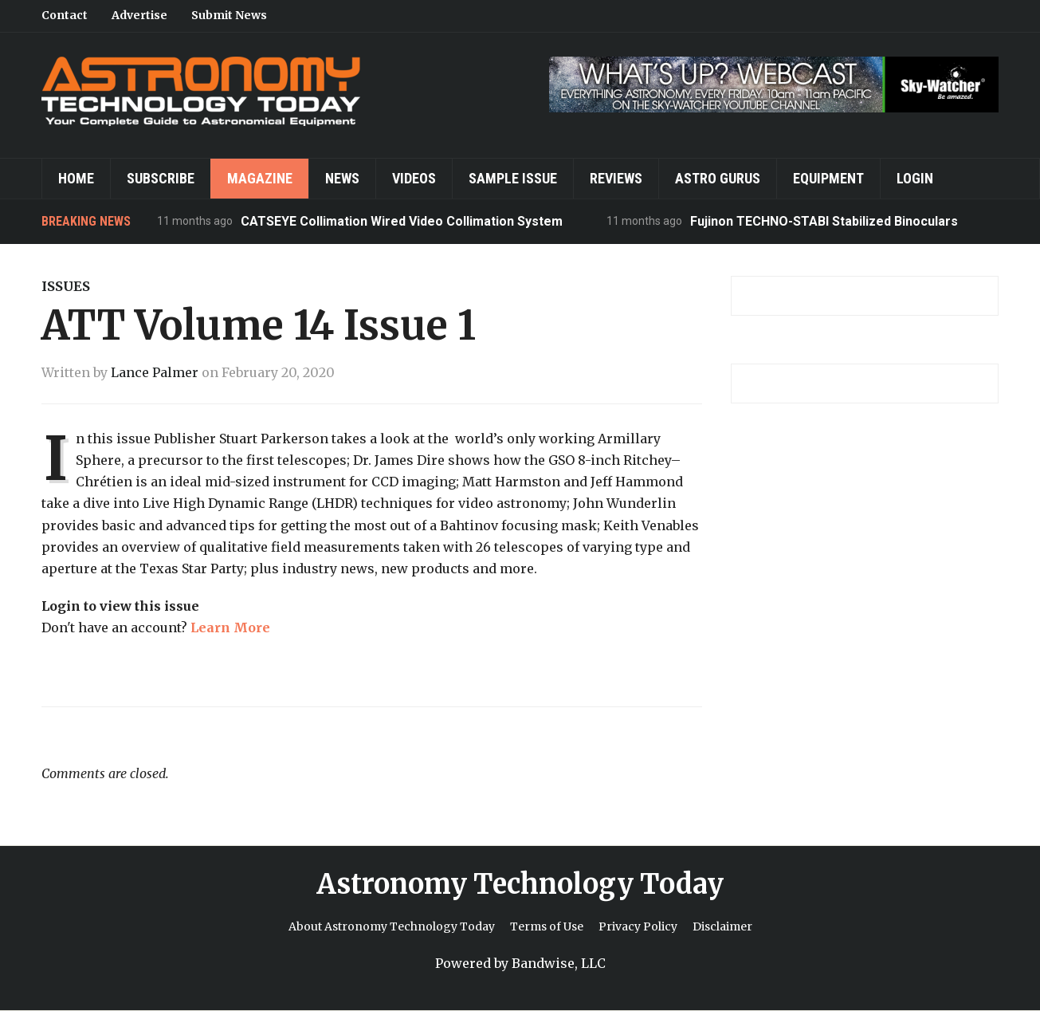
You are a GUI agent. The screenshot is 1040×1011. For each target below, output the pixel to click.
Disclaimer (722, 926)
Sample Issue (513, 178)
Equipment (828, 178)
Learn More (230, 627)
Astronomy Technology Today (520, 884)
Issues (65, 286)
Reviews (616, 178)
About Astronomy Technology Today (391, 926)
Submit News (229, 15)
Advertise (139, 15)
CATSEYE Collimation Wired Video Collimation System (402, 221)
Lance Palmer (154, 372)
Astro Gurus (717, 178)
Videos (414, 178)
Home (76, 178)
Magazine (259, 178)
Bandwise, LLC (559, 963)
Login (915, 178)
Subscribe (160, 178)
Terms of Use (546, 926)
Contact (64, 15)
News (342, 178)
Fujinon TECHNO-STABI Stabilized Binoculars (824, 221)
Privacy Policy (637, 926)
